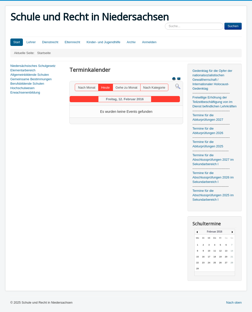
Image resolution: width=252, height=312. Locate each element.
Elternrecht (72, 42)
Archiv (131, 42)
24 (209, 262)
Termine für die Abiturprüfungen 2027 (207, 117)
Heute (105, 87)
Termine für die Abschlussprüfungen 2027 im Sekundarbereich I (213, 159)
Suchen (233, 26)
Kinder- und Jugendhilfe (103, 42)
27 (226, 262)
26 (220, 262)
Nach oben (234, 302)
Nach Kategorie (154, 87)
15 (197, 256)
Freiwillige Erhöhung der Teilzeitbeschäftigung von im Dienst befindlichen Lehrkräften (214, 102)
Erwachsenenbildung (25, 92)
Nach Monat (86, 87)
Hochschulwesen (22, 88)
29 (197, 268)
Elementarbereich (22, 70)
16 (203, 256)
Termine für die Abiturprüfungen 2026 (207, 131)
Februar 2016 (214, 231)
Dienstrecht (50, 42)
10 (209, 251)
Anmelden (149, 42)
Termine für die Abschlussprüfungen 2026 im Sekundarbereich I (213, 177)
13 (226, 251)
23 (203, 262)
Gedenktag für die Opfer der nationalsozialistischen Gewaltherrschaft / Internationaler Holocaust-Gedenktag (212, 79)
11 (214, 251)
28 (232, 262)
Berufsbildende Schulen (27, 83)
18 (214, 256)
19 (220, 256)
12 (220, 251)
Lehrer (31, 42)
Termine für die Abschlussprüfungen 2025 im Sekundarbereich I (213, 195)
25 (214, 262)
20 (226, 256)
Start (16, 42)
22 (197, 262)
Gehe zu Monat (126, 87)
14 (232, 251)
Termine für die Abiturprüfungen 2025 (207, 144)
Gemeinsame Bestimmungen (31, 79)
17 (209, 256)
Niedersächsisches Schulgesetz (33, 66)
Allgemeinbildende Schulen (29, 75)
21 (232, 256)
